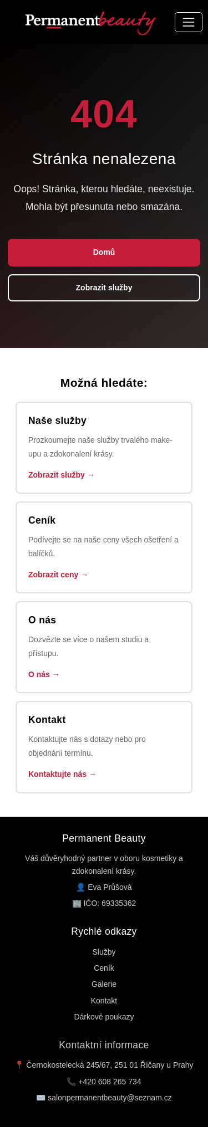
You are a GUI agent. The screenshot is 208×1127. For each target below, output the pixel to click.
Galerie (104, 984)
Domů (104, 252)
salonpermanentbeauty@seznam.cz (110, 1097)
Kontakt (104, 1000)
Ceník (104, 968)
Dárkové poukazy (104, 1016)
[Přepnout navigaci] (188, 22)
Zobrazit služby (104, 287)
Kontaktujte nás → (62, 774)
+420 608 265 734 (109, 1081)
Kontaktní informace (104, 1045)
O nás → (44, 674)
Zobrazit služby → (61, 474)
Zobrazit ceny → (58, 574)
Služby (103, 951)
